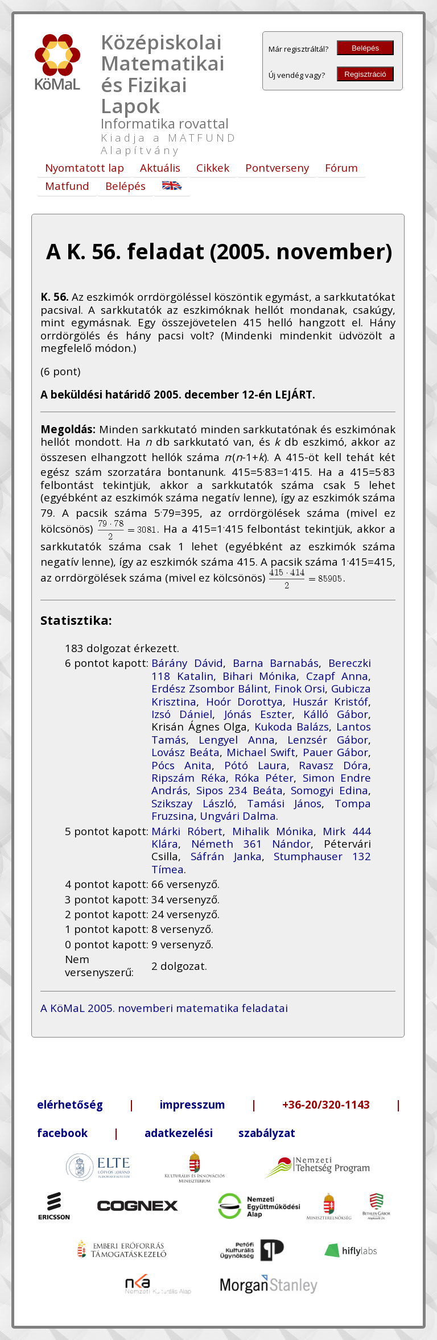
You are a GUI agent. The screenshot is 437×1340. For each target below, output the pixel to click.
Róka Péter (264, 777)
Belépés (365, 48)
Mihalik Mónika (273, 831)
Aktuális (160, 167)
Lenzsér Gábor (327, 739)
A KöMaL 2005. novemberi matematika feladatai (164, 1008)
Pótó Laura (255, 765)
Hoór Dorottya (244, 701)
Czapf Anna (337, 676)
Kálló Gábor (335, 714)
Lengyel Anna (236, 739)
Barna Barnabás (276, 663)
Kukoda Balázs (291, 726)
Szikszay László (192, 803)
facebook (62, 1133)
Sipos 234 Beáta (239, 790)
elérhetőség (70, 1104)
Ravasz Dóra (333, 765)
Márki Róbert (186, 831)
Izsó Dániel (181, 714)
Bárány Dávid (187, 663)
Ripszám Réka (188, 777)
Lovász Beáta (185, 752)
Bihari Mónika (259, 676)
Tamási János (284, 803)
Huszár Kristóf (330, 701)
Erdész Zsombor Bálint (209, 688)
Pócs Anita (181, 765)
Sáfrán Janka (226, 856)
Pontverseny (277, 167)
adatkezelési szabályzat (220, 1133)
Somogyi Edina (329, 790)
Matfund (67, 186)
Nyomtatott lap (84, 167)
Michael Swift (260, 752)
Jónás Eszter (258, 714)
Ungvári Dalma (238, 815)
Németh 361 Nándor (251, 843)
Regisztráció (365, 74)
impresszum (192, 1104)
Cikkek (212, 167)
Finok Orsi (299, 688)
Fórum (341, 167)
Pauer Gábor (335, 752)
